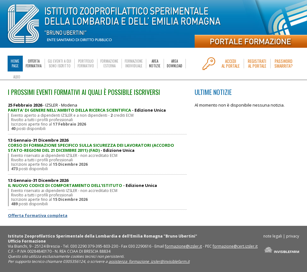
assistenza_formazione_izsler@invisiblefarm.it (149, 261)
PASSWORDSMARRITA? (283, 63)
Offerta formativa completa (37, 215)
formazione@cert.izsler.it (235, 246)
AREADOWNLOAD (174, 63)
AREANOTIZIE (154, 63)
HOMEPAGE (15, 63)
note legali (272, 236)
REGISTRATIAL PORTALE (257, 63)
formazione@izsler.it (183, 246)
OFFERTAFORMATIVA (33, 63)
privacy (292, 236)
